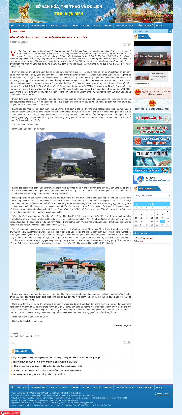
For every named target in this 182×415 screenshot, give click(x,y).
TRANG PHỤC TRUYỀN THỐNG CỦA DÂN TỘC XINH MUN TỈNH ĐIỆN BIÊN (45, 362)
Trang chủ (13, 26)
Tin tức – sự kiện (59, 26)
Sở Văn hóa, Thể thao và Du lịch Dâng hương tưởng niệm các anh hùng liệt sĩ (47, 370)
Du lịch (97, 26)
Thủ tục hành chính (124, 26)
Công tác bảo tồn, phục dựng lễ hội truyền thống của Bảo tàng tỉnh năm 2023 (47, 366)
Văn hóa (74, 26)
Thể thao (85, 26)
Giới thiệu (22, 26)
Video (141, 37)
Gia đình (108, 26)
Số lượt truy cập (140, 233)
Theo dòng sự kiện (38, 26)
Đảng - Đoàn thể (145, 26)
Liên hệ (159, 26)
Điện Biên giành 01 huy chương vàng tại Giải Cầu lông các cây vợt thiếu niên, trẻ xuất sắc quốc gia (56, 358)
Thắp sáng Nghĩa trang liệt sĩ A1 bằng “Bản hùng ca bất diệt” (40, 374)
